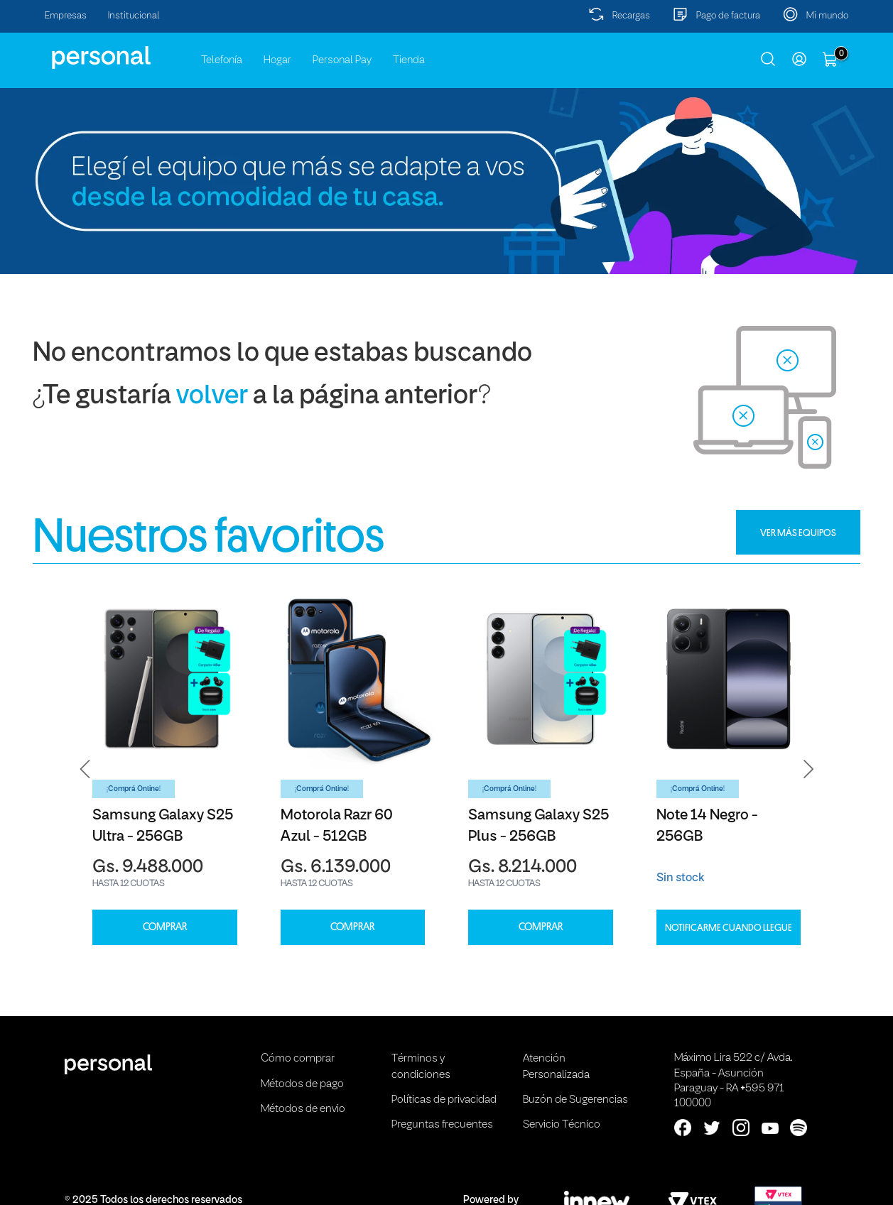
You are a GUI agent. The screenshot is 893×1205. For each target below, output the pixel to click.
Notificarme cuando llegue (728, 927)
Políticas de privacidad (444, 1100)
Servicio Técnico (561, 1125)
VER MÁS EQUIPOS (798, 533)
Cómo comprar (298, 1059)
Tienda (409, 60)
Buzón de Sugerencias (575, 1100)
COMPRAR (165, 927)
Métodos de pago (302, 1084)
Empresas (66, 16)
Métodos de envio (303, 1109)
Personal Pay (342, 60)
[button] (85, 769)
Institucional (134, 16)
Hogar (277, 60)
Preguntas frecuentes (442, 1125)
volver (212, 396)
